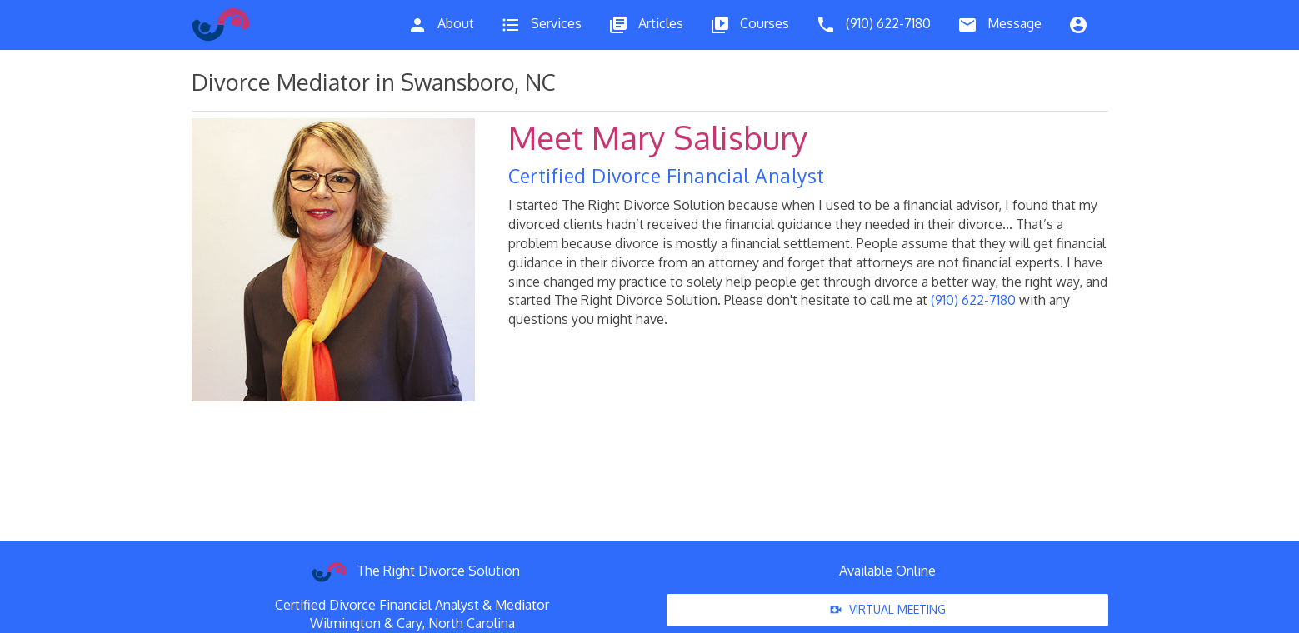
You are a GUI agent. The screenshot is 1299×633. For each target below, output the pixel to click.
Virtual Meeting (887, 610)
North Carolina (471, 623)
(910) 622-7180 (973, 300)
